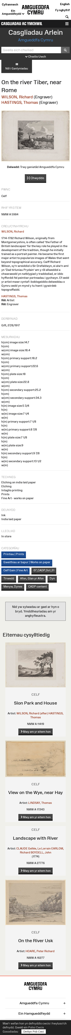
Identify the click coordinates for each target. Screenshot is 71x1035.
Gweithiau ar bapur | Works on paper (26, 562)
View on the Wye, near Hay (35, 792)
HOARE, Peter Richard (40, 951)
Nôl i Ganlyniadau (16, 66)
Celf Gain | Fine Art (15, 570)
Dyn (52, 578)
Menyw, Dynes (12, 586)
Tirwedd (8, 578)
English (65, 4)
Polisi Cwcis (36, 1027)
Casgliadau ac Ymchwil (21, 23)
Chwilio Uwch (35, 57)
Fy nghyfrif (62, 10)
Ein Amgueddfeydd (13, 12)
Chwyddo (35, 178)
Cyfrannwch (10, 4)
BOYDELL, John (41, 852)
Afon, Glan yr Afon (32, 578)
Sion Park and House (35, 702)
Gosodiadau (10, 1031)
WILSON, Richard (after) (32, 713)
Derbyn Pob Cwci (33, 1031)
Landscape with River (35, 838)
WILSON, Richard (17, 97)
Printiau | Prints (13, 554)
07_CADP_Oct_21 (44, 570)
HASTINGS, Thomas (19, 102)
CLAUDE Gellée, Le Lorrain (33, 848)
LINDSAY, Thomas (40, 802)
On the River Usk (35, 940)
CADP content (37, 586)
